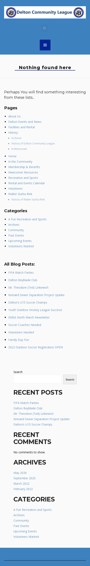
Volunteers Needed (21, 332)
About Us (14, 116)
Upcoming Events (20, 241)
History (13, 132)
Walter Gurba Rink (20, 194)
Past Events (16, 235)
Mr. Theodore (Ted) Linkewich (28, 287)
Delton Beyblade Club (22, 280)
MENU (45, 45)
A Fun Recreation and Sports (27, 219)
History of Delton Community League (33, 143)
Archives (16, 138)
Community (16, 230)
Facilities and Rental (21, 127)
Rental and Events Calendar (26, 183)
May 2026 (20, 473)
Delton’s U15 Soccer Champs (27, 302)
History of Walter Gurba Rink (28, 199)
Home (12, 156)
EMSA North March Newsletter (29, 317)
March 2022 (21, 483)
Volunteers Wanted (21, 246)
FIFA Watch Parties (21, 272)
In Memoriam (19, 148)
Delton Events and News (24, 122)
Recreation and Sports (23, 178)
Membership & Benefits (24, 167)
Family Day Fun (18, 340)
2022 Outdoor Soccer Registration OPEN (35, 347)
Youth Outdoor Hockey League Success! (35, 310)
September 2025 (24, 478)
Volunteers (15, 188)
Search (18, 372)
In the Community (20, 161)
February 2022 (23, 489)
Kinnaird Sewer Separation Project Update (36, 295)
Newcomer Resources (23, 172)
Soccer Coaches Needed (24, 325)
